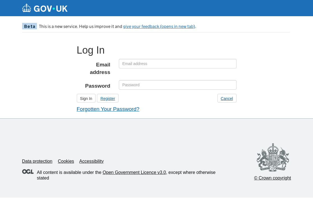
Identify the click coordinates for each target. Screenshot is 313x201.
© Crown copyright (272, 178)
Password (97, 86)
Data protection (37, 161)
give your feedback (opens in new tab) (159, 26)
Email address (100, 68)
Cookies (66, 161)
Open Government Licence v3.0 (134, 172)
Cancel (227, 98)
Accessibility (91, 161)
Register (108, 98)
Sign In (86, 98)
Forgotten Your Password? (108, 109)
